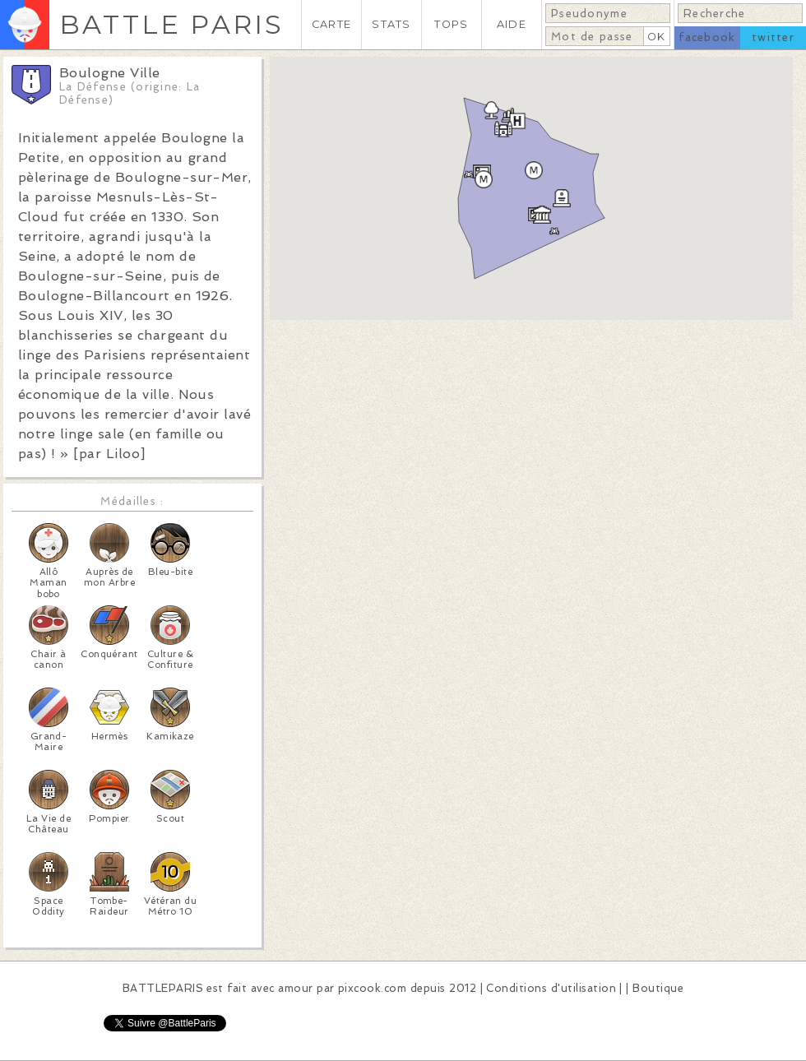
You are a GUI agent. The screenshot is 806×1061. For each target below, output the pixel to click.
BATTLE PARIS (171, 24)
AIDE (511, 24)
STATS (391, 24)
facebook (707, 37)
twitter (773, 37)
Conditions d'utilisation (551, 988)
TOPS (451, 24)
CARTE (331, 24)
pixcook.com (372, 988)
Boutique (657, 988)
